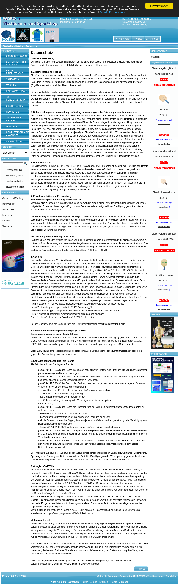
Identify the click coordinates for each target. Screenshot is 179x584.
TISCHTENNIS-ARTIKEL (14, 119)
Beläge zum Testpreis (16, 56)
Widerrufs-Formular (107, 576)
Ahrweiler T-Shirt (14, 141)
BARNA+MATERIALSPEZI (19, 91)
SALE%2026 (12, 79)
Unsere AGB (8, 209)
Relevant (164, 109)
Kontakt (6, 220)
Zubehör (123, 582)
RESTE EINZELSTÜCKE (14, 72)
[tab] (15, 56)
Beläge (93, 582)
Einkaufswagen (159, 51)
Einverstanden (159, 6)
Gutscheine (11, 126)
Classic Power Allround (164, 192)
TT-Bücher (11, 85)
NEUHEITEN (12, 112)
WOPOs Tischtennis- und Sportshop (158, 576)
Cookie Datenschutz (112, 12)
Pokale (113, 582)
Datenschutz (32, 46)
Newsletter (7, 226)
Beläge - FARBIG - (15, 106)
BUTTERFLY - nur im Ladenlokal (16, 63)
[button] (123, 38)
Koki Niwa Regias (164, 275)
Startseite (8, 46)
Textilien (103, 582)
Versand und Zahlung (12, 198)
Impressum (7, 215)
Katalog (19, 46)
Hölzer (84, 582)
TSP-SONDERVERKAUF (16, 98)
